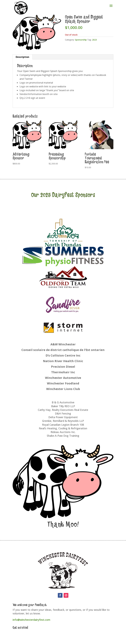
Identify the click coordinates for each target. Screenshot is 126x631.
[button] (56, 19)
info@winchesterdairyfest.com (31, 619)
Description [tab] (22, 57)
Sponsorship (81, 39)
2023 (94, 39)
